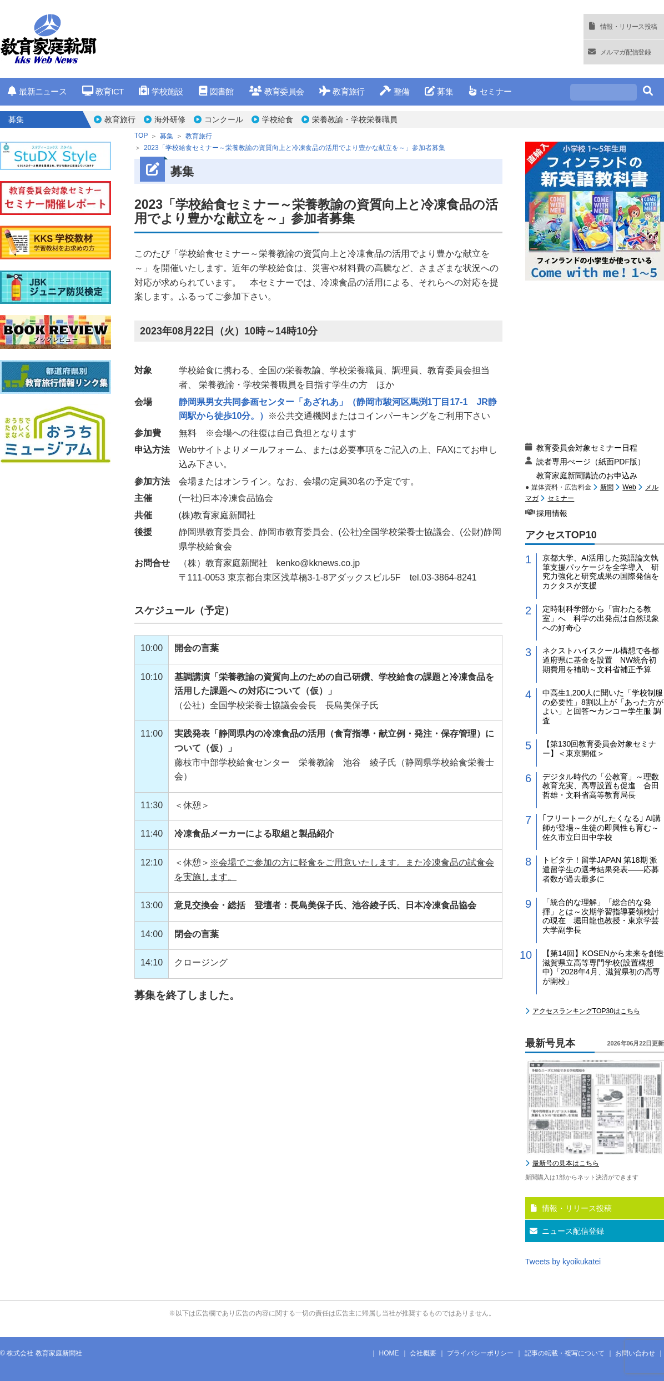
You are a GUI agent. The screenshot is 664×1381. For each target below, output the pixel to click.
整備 (394, 91)
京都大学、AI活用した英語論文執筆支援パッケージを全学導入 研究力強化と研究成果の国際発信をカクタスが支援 (600, 571)
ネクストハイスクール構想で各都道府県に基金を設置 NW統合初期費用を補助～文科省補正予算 (600, 660)
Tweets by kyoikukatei (563, 1261)
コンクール (223, 119)
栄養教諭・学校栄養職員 (355, 119)
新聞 (606, 487)
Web (629, 487)
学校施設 (161, 91)
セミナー (490, 91)
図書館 (216, 91)
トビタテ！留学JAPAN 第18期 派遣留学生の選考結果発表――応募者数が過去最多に (600, 869)
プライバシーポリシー (480, 1353)
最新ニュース (37, 91)
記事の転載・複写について (565, 1353)
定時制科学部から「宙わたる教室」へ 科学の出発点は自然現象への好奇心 (600, 618)
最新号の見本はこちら (565, 1163)
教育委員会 (276, 91)
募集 (439, 91)
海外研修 (169, 119)
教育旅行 (341, 91)
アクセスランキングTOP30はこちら (586, 1011)
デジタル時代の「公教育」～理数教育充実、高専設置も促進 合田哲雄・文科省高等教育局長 (600, 786)
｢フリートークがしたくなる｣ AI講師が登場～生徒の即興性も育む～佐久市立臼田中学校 (601, 828)
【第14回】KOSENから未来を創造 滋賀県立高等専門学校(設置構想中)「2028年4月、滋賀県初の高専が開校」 (603, 967)
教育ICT (103, 91)
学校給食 (277, 119)
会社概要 (423, 1353)
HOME (389, 1353)
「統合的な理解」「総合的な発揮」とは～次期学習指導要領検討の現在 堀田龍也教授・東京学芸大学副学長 (600, 916)
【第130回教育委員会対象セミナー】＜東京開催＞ (599, 748)
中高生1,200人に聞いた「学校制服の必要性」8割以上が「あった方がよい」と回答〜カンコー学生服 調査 (602, 706)
